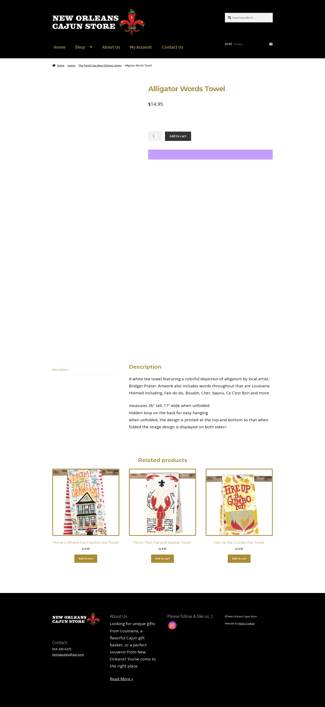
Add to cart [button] (86, 558)
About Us (111, 47)
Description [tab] (60, 369)
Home (59, 47)
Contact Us (172, 47)
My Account (141, 47)
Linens (71, 65)
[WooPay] (210, 155)
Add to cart (178, 136)
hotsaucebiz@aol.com (68, 654)
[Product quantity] (155, 136)
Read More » (121, 679)
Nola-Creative (247, 623)
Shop (80, 47)
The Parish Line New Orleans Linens (100, 65)
